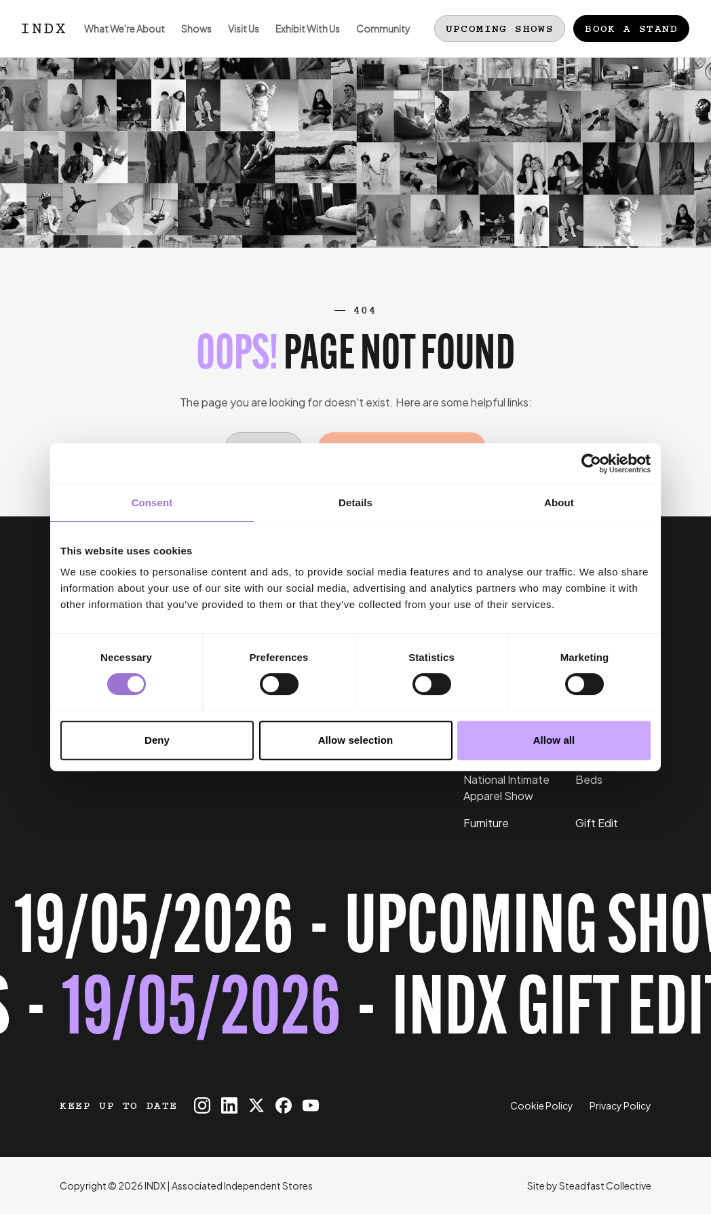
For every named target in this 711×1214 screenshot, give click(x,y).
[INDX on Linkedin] (229, 1105)
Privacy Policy (620, 1105)
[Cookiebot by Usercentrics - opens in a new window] (591, 463)
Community (379, 39)
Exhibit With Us (303, 39)
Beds (588, 779)
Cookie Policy (541, 1105)
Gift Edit (596, 823)
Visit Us (239, 39)
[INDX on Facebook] (283, 1105)
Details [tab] (355, 502)
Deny (157, 740)
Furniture (486, 823)
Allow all (554, 740)
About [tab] (559, 502)
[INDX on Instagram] (202, 1105)
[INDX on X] (256, 1105)
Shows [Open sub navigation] (192, 39)
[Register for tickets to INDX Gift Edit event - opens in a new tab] (355, 972)
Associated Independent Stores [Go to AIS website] (242, 1185)
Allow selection (355, 740)
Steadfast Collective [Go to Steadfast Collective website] (605, 1185)
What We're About (120, 39)
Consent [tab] (152, 502)
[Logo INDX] (43, 28)
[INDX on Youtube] (311, 1105)
